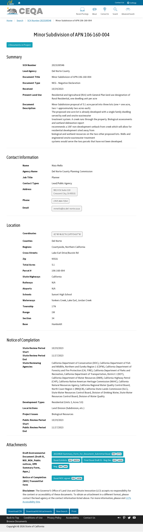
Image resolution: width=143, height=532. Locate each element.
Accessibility (72, 518)
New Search (61, 511)
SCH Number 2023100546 (39, 20)
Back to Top (13, 518)
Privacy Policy (54, 518)
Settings (131, 2)
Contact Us (119, 2)
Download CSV (15, 511)
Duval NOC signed (67, 478)
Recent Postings (82, 10)
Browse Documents (17, 521)
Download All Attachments (39, 511)
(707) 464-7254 (60, 201)
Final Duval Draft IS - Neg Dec (103, 460)
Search (115, 10)
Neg (60, 466)
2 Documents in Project (19, 45)
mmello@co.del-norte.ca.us (66, 209)
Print (74, 511)
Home (9, 20)
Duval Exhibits (66, 460)
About (94, 10)
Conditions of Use (33, 518)
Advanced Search (128, 10)
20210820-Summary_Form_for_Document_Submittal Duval (87, 454)
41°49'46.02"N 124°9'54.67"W (67, 234)
